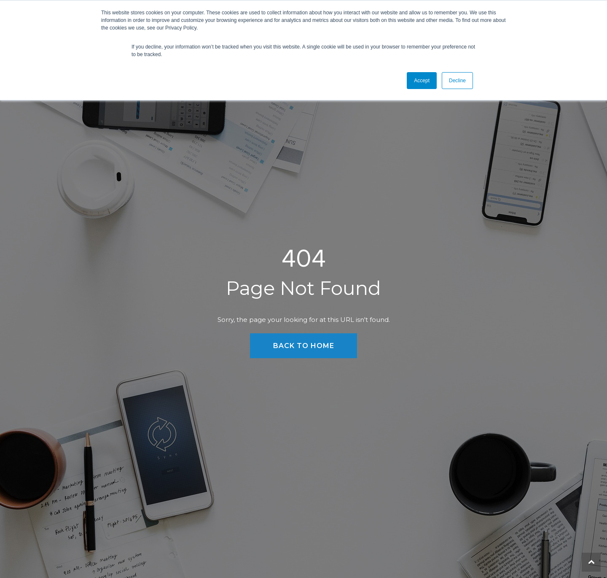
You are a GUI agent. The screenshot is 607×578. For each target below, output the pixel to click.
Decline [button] (457, 81)
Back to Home (303, 346)
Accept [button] (422, 81)
